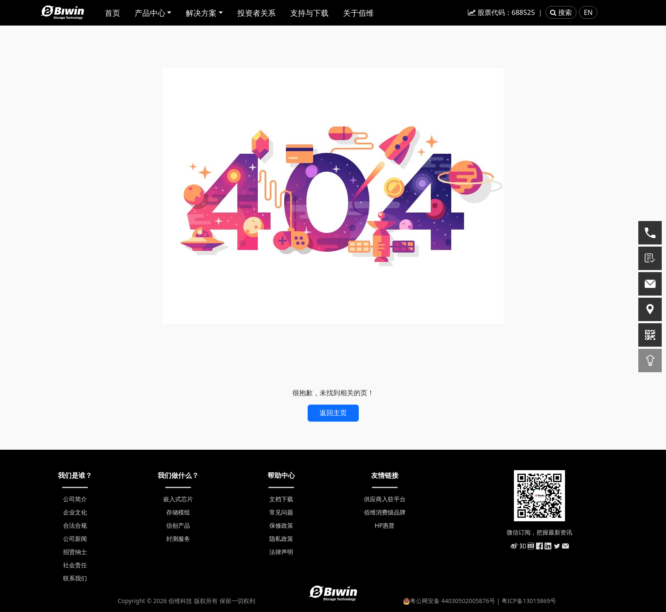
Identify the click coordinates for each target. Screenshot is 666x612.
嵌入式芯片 (178, 499)
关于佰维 (358, 13)
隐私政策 (281, 538)
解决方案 (201, 13)
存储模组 (178, 512)
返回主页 (333, 412)
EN (588, 12)
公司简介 (75, 499)
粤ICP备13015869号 (529, 601)
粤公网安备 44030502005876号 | (452, 601)
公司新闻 (75, 538)
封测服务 (178, 538)
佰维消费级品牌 (385, 512)
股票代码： (501, 12)
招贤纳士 (75, 552)
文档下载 (281, 499)
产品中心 (150, 13)
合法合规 (75, 525)
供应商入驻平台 (385, 499)
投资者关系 (256, 13)
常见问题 (281, 512)
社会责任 (75, 565)
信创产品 (178, 525)
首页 (112, 13)
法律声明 (281, 552)
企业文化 (75, 512)
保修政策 (281, 525)
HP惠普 (385, 525)
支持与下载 (309, 13)
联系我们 (75, 578)
